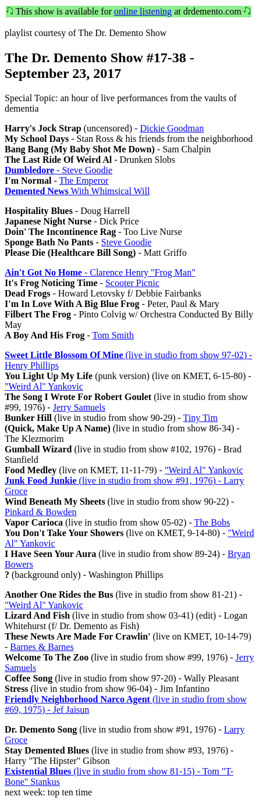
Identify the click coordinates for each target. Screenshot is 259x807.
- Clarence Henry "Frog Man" (100, 272)
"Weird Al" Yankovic (44, 386)
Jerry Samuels (79, 407)
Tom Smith (113, 335)
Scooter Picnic (132, 283)
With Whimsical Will (77, 191)
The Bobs (212, 522)
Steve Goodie (126, 242)
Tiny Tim (200, 418)
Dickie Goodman (172, 128)
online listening (143, 11)
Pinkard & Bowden (41, 512)
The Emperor (83, 180)
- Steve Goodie (58, 170)
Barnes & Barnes (41, 647)
